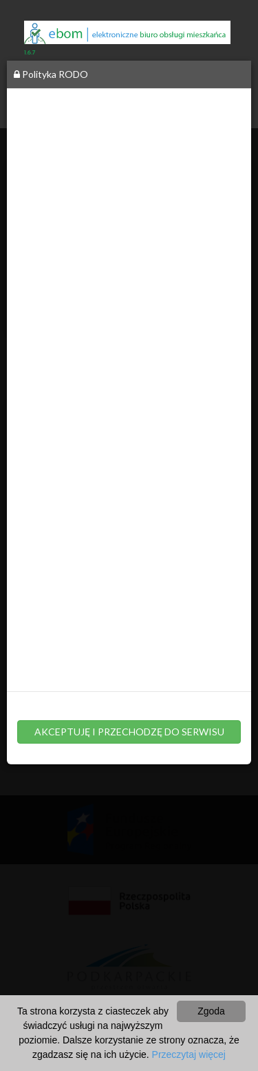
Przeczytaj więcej (189, 1054)
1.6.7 (30, 53)
